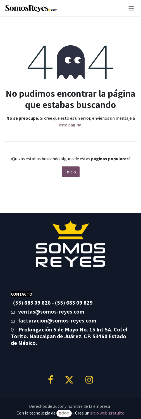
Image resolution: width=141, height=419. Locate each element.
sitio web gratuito (107, 413)
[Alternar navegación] (131, 8)
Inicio (70, 172)
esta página (70, 125)
